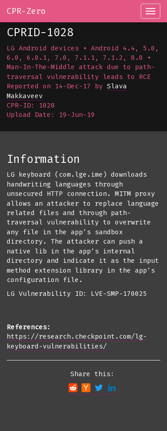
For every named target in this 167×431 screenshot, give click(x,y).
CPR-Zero (26, 11)
